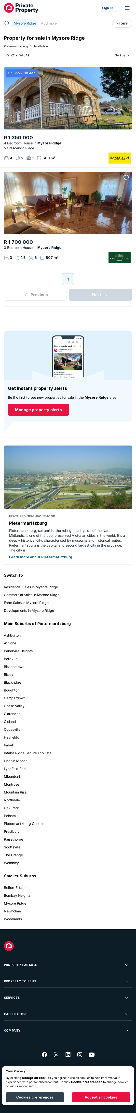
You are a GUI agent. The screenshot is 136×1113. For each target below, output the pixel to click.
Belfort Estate (15, 887)
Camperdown (15, 698)
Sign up (108, 8)
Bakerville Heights (18, 651)
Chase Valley (14, 706)
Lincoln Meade (15, 761)
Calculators (66, 1014)
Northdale (41, 46)
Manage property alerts (38, 409)
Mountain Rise (15, 792)
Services (66, 997)
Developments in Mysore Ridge (29, 610)
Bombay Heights (17, 895)
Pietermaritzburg (16, 46)
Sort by (120, 55)
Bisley (8, 674)
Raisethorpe (13, 839)
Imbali (9, 745)
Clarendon (12, 714)
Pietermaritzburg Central (23, 823)
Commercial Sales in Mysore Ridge (31, 595)
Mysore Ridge (15, 903)
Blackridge (12, 682)
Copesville (12, 729)
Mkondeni (12, 776)
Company (66, 1030)
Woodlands (13, 919)
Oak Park (11, 808)
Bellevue (10, 659)
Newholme (12, 911)
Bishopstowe (14, 667)
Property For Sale (66, 964)
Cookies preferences (35, 1097)
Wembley (11, 863)
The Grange (13, 855)
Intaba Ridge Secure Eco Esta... (29, 753)
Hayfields (11, 737)
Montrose (11, 784)
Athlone (10, 643)
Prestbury (12, 831)
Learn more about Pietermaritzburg (40, 557)
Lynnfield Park (15, 769)
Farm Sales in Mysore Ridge (26, 603)
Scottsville (12, 847)
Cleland (10, 721)
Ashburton (12, 635)
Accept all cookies (101, 1097)
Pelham (10, 816)
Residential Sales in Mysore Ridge (31, 587)
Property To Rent (66, 981)
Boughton (11, 690)
